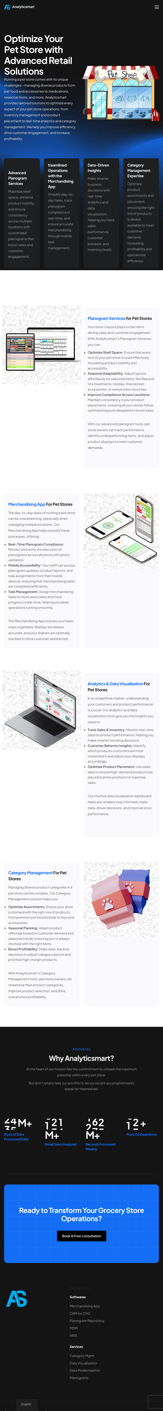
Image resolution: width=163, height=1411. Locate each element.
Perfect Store (80, 1288)
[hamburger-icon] (157, 7)
